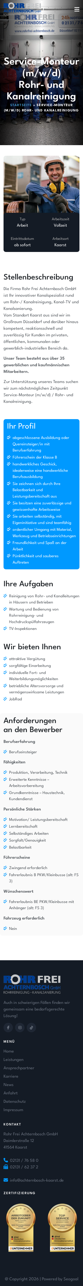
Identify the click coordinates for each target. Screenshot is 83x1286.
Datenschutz (15, 1102)
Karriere (11, 1077)
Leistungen (13, 1060)
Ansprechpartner (19, 1068)
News (9, 1085)
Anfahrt (11, 1093)
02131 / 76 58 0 (24, 1161)
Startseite (21, 105)
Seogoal (71, 1279)
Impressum (13, 1110)
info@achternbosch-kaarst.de (37, 1180)
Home (9, 1051)
